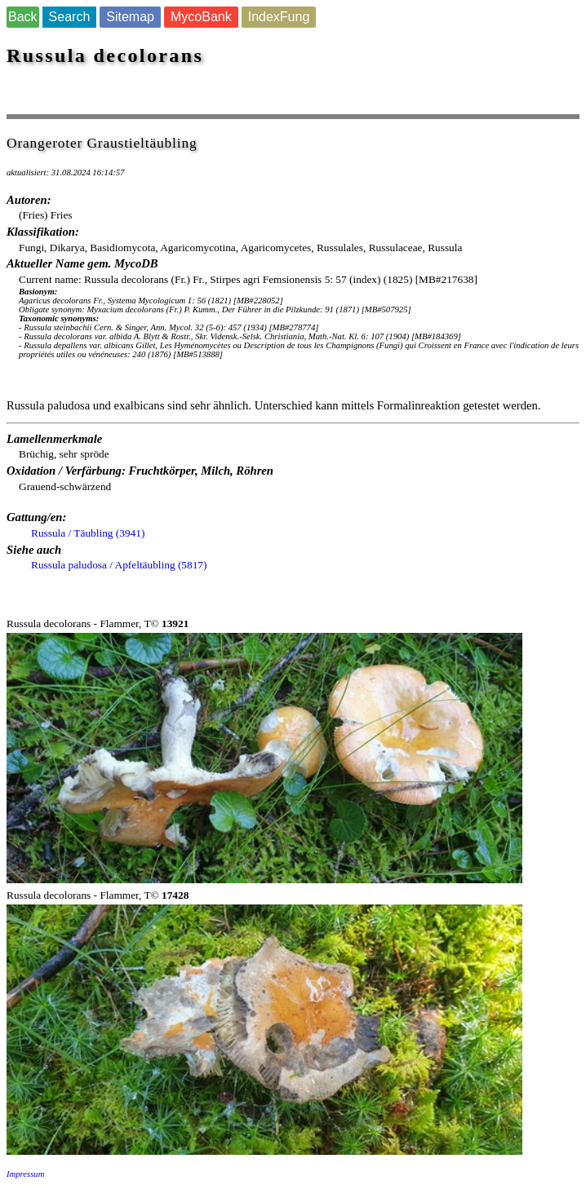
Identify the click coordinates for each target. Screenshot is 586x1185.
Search (70, 17)
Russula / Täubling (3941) (87, 533)
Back (23, 17)
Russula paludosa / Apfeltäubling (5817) (118, 565)
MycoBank (201, 17)
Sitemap (130, 17)
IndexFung (279, 17)
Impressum (25, 1174)
